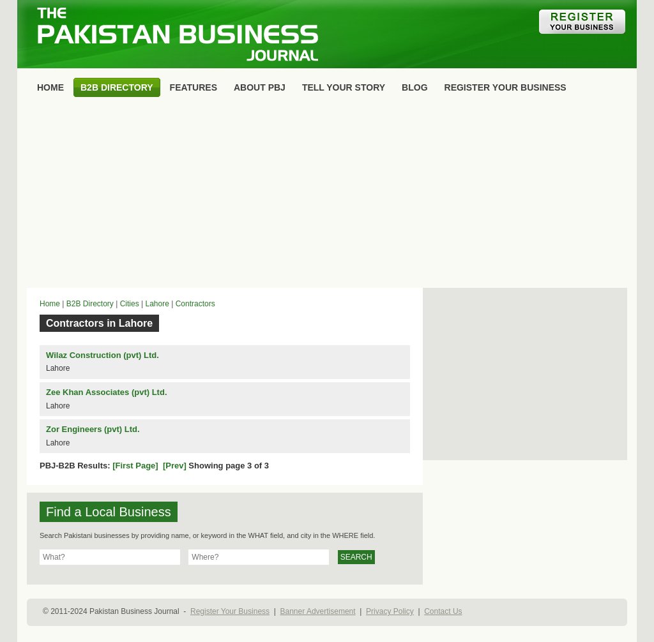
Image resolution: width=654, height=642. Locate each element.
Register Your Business (230, 611)
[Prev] (174, 465)
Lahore (157, 303)
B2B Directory (90, 303)
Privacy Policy (390, 611)
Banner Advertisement (318, 611)
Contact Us (443, 611)
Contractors (195, 303)
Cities (129, 303)
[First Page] (135, 465)
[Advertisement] (327, 195)
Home (50, 303)
